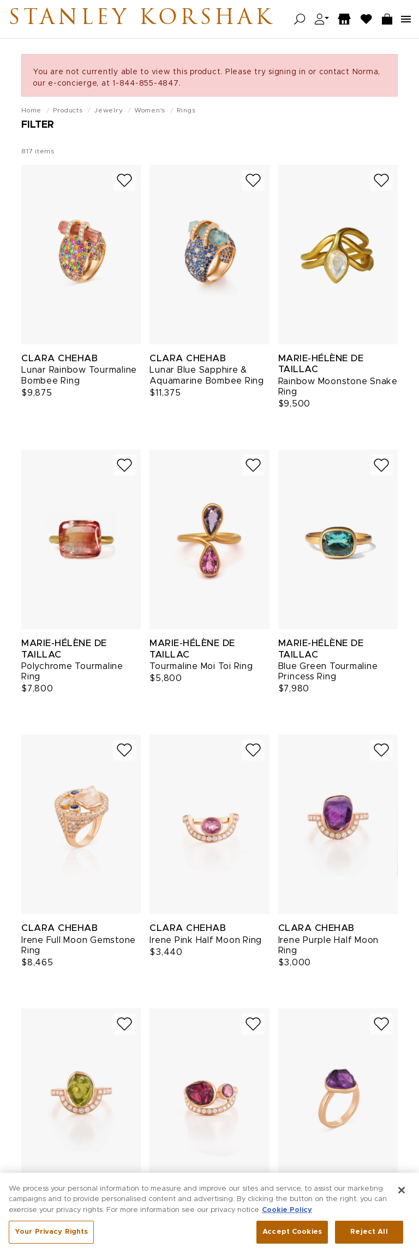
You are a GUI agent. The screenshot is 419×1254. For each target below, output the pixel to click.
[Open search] (300, 19)
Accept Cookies (292, 1235)
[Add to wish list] (124, 180)
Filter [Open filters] (37, 125)
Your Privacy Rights (51, 1235)
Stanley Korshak (141, 19)
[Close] (402, 1193)
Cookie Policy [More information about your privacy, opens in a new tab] (287, 1212)
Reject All (368, 1235)
